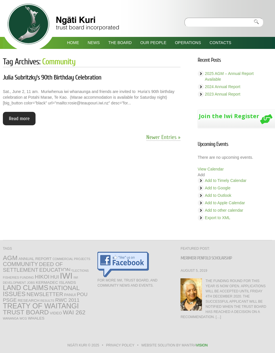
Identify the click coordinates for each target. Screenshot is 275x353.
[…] (218, 317)
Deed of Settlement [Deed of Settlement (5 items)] (33, 267)
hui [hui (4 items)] (54, 277)
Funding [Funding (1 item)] (27, 277)
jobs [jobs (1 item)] (31, 282)
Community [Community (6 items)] (20, 264)
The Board (120, 43)
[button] (201, 174)
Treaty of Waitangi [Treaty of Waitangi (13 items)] (41, 306)
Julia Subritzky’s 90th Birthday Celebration (52, 77)
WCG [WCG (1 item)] (23, 318)
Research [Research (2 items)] (29, 300)
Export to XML (217, 217)
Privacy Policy (120, 345)
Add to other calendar (224, 210)
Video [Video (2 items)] (56, 313)
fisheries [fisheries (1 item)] (11, 277)
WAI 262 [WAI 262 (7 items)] (74, 312)
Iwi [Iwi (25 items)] (66, 275)
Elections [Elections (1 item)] (80, 270)
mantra (194, 345)
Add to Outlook (218, 195)
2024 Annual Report (222, 86)
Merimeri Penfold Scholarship (206, 258)
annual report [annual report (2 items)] (35, 259)
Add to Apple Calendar (225, 203)
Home (73, 43)
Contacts (220, 43)
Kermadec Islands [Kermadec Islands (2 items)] (56, 282)
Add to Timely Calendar (226, 180)
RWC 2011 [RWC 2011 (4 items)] (67, 300)
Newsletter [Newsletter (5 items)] (45, 294)
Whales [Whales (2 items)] (36, 318)
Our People (153, 43)
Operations (188, 43)
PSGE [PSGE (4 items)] (10, 300)
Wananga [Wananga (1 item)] (11, 318)
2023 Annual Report (222, 94)
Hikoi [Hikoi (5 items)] (42, 277)
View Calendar (211, 169)
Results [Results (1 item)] (47, 300)
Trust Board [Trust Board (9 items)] (26, 312)
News (94, 43)
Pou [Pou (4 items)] (82, 294)
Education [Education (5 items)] (54, 270)
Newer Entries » (163, 137)
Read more (19, 119)
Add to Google (218, 188)
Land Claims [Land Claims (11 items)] (25, 287)
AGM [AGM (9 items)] (10, 257)
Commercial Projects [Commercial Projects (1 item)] (71, 259)
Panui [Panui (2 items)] (70, 295)
